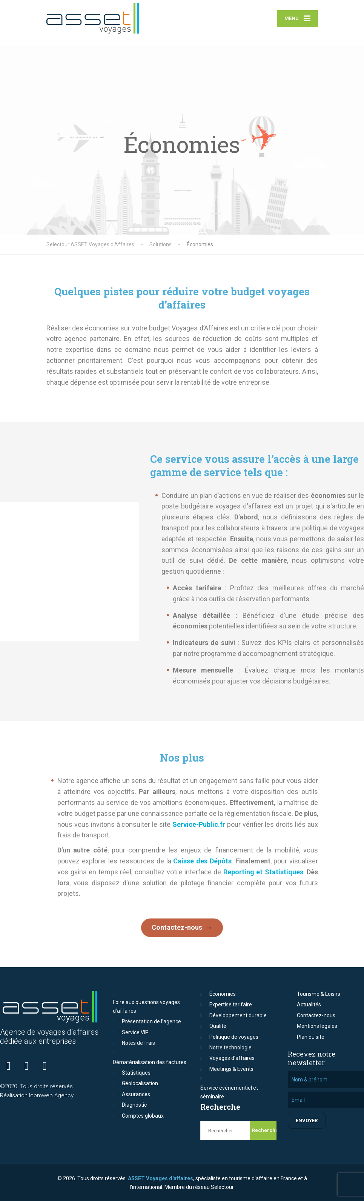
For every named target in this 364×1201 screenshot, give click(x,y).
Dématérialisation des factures (149, 1062)
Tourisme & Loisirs (318, 994)
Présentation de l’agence (151, 1021)
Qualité (217, 1026)
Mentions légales (317, 1026)
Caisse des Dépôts (202, 861)
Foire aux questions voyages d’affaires (146, 1006)
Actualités (309, 1004)
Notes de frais (138, 1043)
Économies (222, 994)
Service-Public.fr (198, 824)
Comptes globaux (143, 1116)
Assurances (136, 1094)
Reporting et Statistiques (263, 872)
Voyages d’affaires (232, 1058)
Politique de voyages (233, 1037)
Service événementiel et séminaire (229, 1092)
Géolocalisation (140, 1083)
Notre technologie (230, 1047)
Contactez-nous (177, 927)
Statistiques (136, 1073)
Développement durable (238, 1015)
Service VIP (135, 1032)
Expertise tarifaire (230, 1004)
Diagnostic (134, 1105)
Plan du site (310, 1037)
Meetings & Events (231, 1069)
